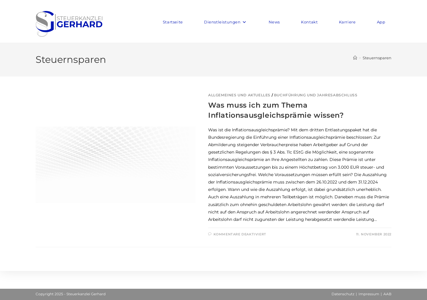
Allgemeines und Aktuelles (239, 95)
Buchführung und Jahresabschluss (316, 95)
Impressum (369, 294)
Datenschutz (343, 294)
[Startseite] (355, 57)
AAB (387, 294)
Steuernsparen (377, 57)
